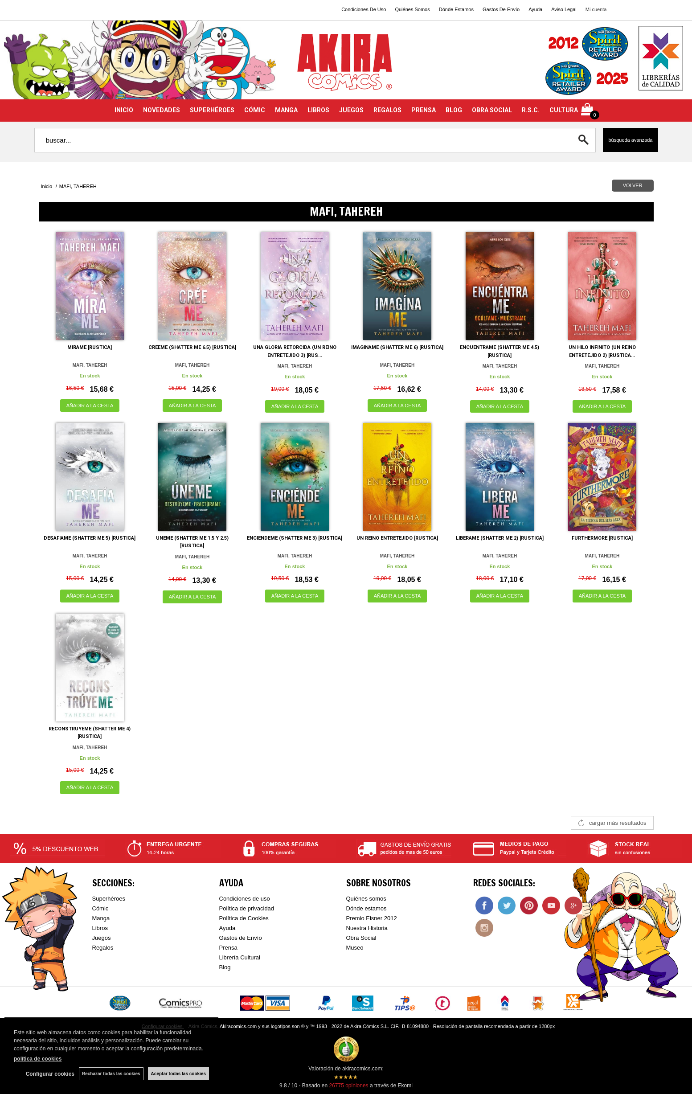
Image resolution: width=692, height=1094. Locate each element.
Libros (100, 928)
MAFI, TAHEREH (90, 365)
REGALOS (387, 110)
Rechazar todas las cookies (111, 1073)
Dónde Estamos (456, 9)
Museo (355, 947)
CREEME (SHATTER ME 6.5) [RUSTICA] (192, 347)
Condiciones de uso (244, 898)
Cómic (100, 908)
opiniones (348, 1085)
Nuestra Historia (367, 928)
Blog (225, 967)
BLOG (454, 110)
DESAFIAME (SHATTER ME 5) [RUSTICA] (89, 538)
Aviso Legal (564, 9)
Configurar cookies (50, 1074)
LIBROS (318, 110)
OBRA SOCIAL (492, 110)
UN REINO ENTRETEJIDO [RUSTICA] (397, 538)
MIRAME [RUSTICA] (89, 347)
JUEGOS (351, 110)
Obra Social (361, 937)
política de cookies (37, 1059)
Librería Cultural (240, 957)
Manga (101, 918)
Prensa (228, 947)
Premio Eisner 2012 (371, 918)
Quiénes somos (366, 898)
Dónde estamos (366, 908)
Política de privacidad (246, 908)
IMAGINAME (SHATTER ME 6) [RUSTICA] (397, 347)
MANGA (286, 110)
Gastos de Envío (240, 937)
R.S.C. (531, 110)
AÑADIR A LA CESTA (90, 405)
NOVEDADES (161, 110)
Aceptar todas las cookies (178, 1073)
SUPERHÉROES (212, 110)
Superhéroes (108, 898)
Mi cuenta (596, 9)
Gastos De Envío (501, 9)
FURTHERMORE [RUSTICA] (602, 538)
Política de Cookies (244, 918)
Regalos (103, 947)
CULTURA (563, 110)
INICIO (124, 110)
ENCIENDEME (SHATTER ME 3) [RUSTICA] (294, 538)
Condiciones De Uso (363, 9)
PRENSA (423, 110)
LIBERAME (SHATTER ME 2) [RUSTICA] (500, 538)
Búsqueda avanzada (630, 140)
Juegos (101, 937)
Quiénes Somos (412, 9)
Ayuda (535, 9)
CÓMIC (254, 110)
